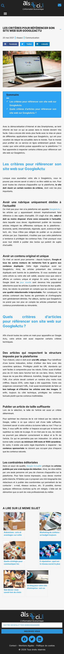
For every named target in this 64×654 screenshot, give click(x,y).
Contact (12, 645)
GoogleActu (54, 209)
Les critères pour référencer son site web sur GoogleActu (32, 103)
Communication (32, 38)
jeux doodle (25, 282)
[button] (5, 13)
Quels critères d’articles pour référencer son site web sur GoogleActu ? (32, 111)
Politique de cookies (45, 645)
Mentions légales (26, 645)
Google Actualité (34, 466)
